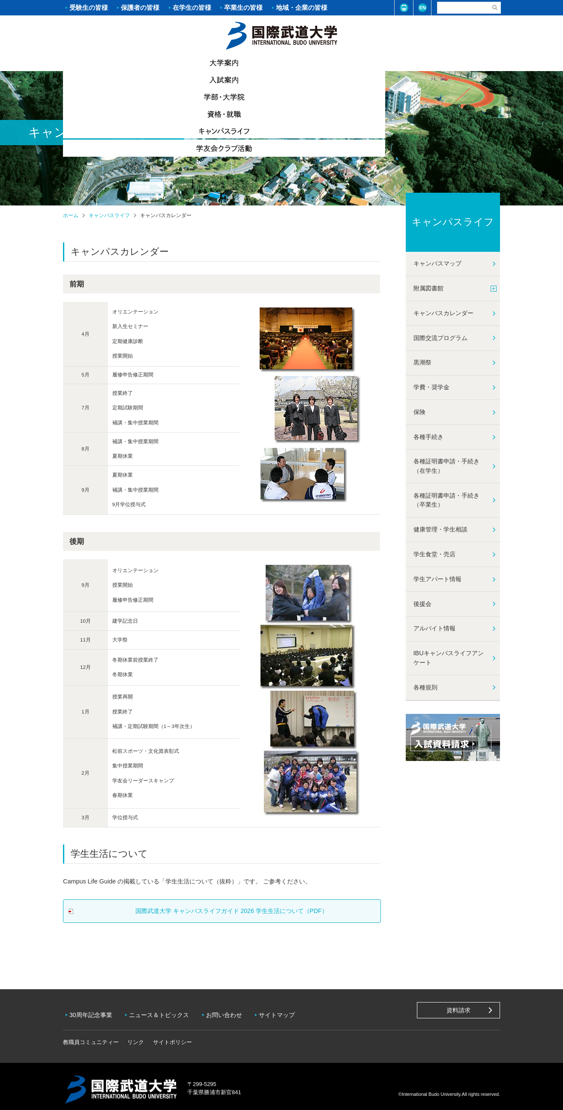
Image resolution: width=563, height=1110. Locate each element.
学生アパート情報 (437, 579)
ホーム (281, 35)
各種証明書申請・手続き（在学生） (446, 466)
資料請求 (458, 1010)
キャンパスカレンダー (443, 313)
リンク (135, 1036)
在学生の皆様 (192, 7)
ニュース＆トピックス (163, 1012)
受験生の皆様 (88, 7)
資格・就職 (318, 62)
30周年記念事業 (93, 1012)
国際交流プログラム (440, 337)
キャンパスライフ (390, 62)
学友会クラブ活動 (463, 62)
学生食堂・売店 (434, 554)
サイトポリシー (172, 1036)
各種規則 (425, 687)
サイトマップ (285, 1012)
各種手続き (428, 436)
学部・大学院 (245, 62)
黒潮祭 (422, 362)
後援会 (422, 603)
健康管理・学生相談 (440, 529)
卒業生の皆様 (243, 7)
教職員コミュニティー (91, 1036)
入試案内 (172, 62)
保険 (419, 412)
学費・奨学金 (431, 387)
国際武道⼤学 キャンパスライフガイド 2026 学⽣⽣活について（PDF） (228, 910)
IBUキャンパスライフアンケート (448, 658)
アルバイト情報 (434, 628)
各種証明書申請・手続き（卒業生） (446, 500)
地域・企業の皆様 (301, 7)
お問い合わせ (231, 1012)
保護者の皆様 (140, 7)
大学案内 (99, 62)
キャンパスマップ (437, 263)
